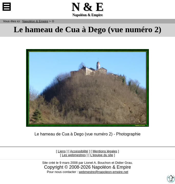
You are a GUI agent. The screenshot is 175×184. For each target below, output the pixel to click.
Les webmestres (74, 155)
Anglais (168, 7)
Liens (62, 151)
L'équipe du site (101, 155)
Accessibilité (79, 151)
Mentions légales (105, 151)
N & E (35, 21)
